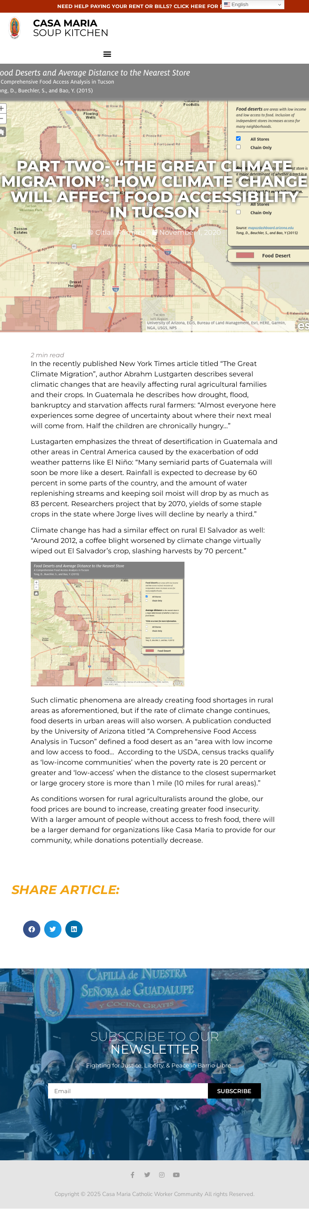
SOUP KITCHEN (70, 27)
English (236, 5)
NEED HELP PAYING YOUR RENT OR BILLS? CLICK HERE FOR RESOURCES (154, 6)
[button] (107, 53)
